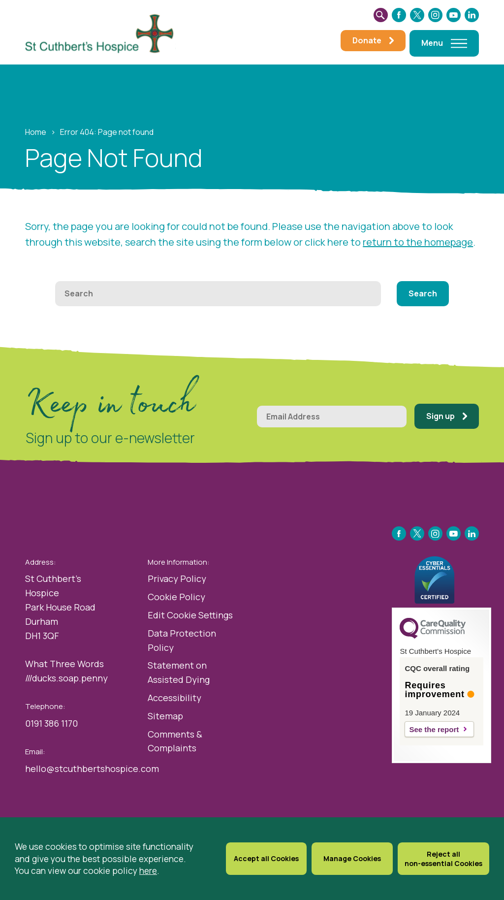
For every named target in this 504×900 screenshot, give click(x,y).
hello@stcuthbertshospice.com (92, 768)
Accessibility (174, 698)
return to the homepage (418, 242)
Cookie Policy (176, 597)
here (148, 875)
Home (35, 132)
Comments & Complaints (175, 741)
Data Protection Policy (182, 640)
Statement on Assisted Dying (179, 672)
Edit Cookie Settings (190, 615)
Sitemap (165, 716)
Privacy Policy (177, 578)
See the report (434, 729)
